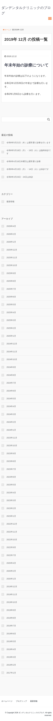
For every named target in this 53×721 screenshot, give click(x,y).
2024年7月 (11, 383)
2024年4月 (11, 406)
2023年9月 (11, 453)
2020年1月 (11, 579)
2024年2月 (11, 422)
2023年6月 (11, 477)
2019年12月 (12, 586)
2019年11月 (12, 594)
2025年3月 (11, 320)
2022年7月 (11, 555)
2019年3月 (11, 657)
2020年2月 (11, 571)
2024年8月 (11, 375)
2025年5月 (11, 304)
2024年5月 (11, 398)
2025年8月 (11, 281)
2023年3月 (11, 500)
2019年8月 (11, 618)
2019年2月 (11, 665)
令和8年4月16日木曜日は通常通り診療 (24, 161)
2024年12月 (12, 344)
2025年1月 (11, 336)
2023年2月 (11, 508)
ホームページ (6, 701)
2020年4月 (11, 563)
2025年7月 (11, 289)
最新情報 (10, 201)
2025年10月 (12, 265)
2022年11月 (12, 532)
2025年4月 (11, 312)
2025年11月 (12, 257)
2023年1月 (11, 516)
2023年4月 (11, 492)
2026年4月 (11, 226)
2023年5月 (11, 485)
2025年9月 (11, 273)
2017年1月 (11, 673)
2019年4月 (11, 649)
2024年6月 (11, 391)
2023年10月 (12, 445)
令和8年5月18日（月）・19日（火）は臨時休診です (29, 152)
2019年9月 (11, 610)
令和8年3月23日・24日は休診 (20, 177)
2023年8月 (11, 461)
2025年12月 (12, 250)
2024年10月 (12, 359)
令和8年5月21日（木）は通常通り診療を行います (28, 142)
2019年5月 (11, 641)
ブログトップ (21, 701)
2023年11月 (12, 438)
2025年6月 (11, 297)
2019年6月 (11, 633)
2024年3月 (11, 414)
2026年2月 (11, 234)
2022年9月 (11, 547)
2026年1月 (11, 242)
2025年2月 (11, 328)
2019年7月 (11, 626)
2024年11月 (12, 351)
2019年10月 (12, 602)
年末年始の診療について (26, 65)
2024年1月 (11, 430)
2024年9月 (11, 367)
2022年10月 (12, 539)
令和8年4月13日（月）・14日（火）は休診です (28, 169)
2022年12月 (12, 524)
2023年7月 (11, 469)
